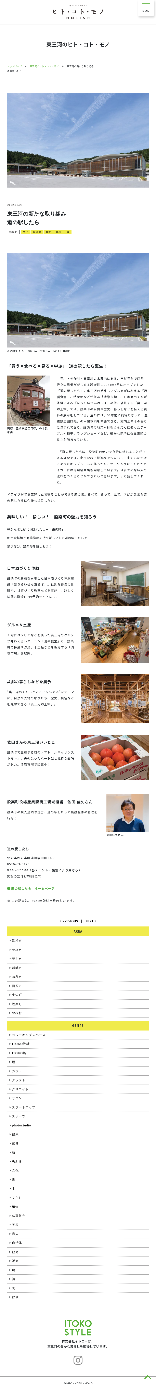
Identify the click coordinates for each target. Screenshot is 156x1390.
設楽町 (13, 232)
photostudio (21, 1125)
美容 (15, 1224)
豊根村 (17, 1013)
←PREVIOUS (69, 921)
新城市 (17, 968)
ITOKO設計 (21, 1044)
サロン (17, 1098)
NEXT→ (91, 921)
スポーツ (18, 1116)
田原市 (17, 986)
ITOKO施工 (21, 1053)
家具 (15, 1143)
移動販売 (18, 1215)
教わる (17, 1161)
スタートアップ (24, 1107)
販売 (59, 232)
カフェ (17, 1071)
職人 (15, 1234)
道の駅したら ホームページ (33, 888)
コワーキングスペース (29, 1035)
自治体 (37, 232)
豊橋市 (17, 949)
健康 (15, 1134)
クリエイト (20, 1089)
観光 (48, 232)
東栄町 (17, 995)
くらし (17, 1197)
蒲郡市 (17, 976)
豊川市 (17, 958)
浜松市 (17, 940)
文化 (25, 232)
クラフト (18, 1080)
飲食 (15, 1297)
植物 (15, 1206)
